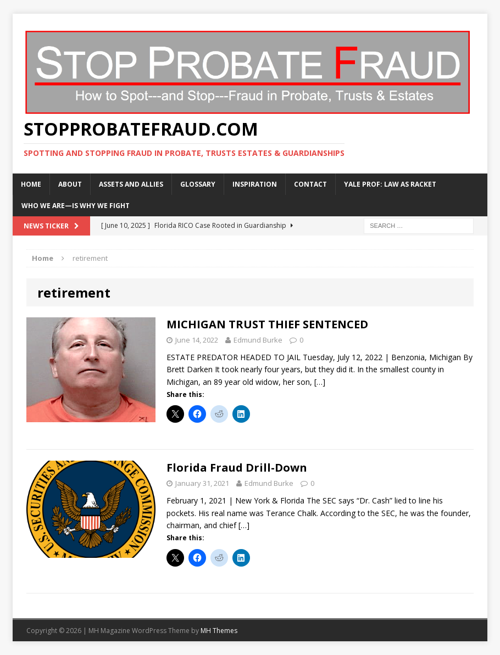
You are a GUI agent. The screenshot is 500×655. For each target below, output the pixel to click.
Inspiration (254, 184)
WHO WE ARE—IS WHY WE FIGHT (75, 205)
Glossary (197, 184)
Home (31, 184)
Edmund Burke (258, 340)
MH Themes (219, 630)
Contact (310, 184)
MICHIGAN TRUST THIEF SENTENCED (267, 324)
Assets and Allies (131, 184)
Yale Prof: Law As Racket (390, 184)
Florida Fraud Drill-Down (236, 467)
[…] (319, 382)
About (70, 184)
